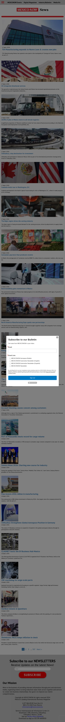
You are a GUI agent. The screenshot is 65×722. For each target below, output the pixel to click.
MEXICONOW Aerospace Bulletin (21, 358)
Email (10, 347)
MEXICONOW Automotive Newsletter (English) (25, 361)
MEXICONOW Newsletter (19, 366)
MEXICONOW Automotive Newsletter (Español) (25, 363)
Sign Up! (32, 378)
